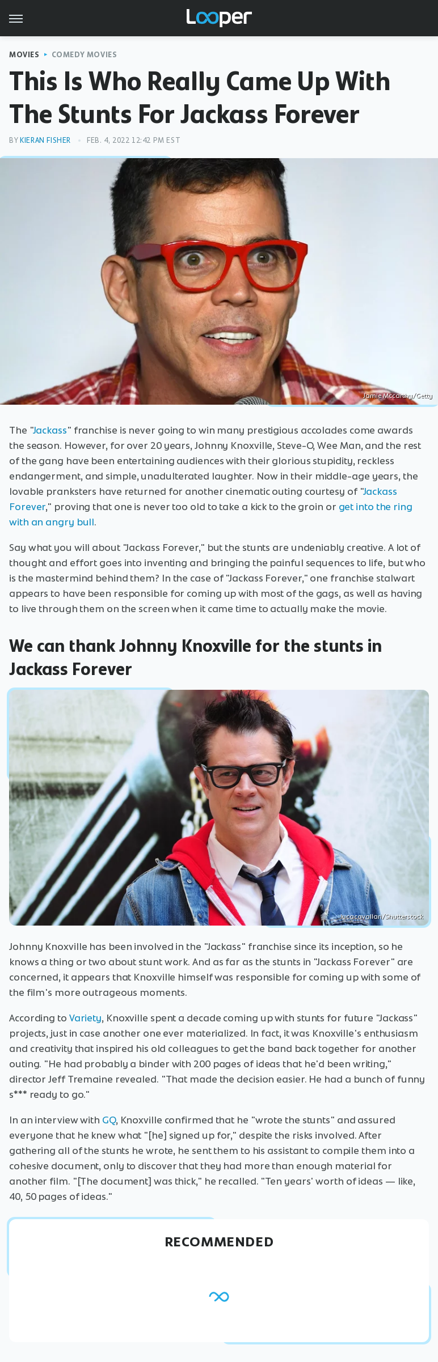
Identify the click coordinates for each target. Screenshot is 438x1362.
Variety (85, 1018)
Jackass (50, 430)
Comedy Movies (84, 54)
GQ (109, 1120)
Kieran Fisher (45, 140)
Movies (24, 54)
